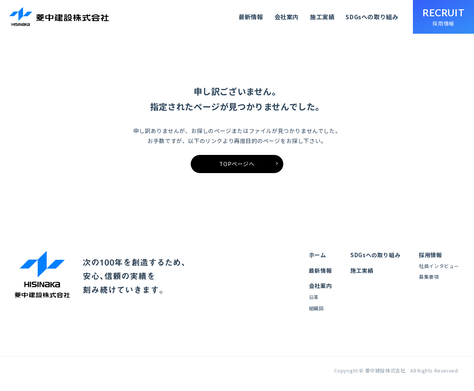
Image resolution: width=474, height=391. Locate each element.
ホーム (317, 261)
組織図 (316, 313)
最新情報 (250, 17)
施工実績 (321, 17)
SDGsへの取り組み (371, 17)
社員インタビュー (439, 271)
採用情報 (430, 261)
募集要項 (429, 282)
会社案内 (285, 17)
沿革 (314, 302)
